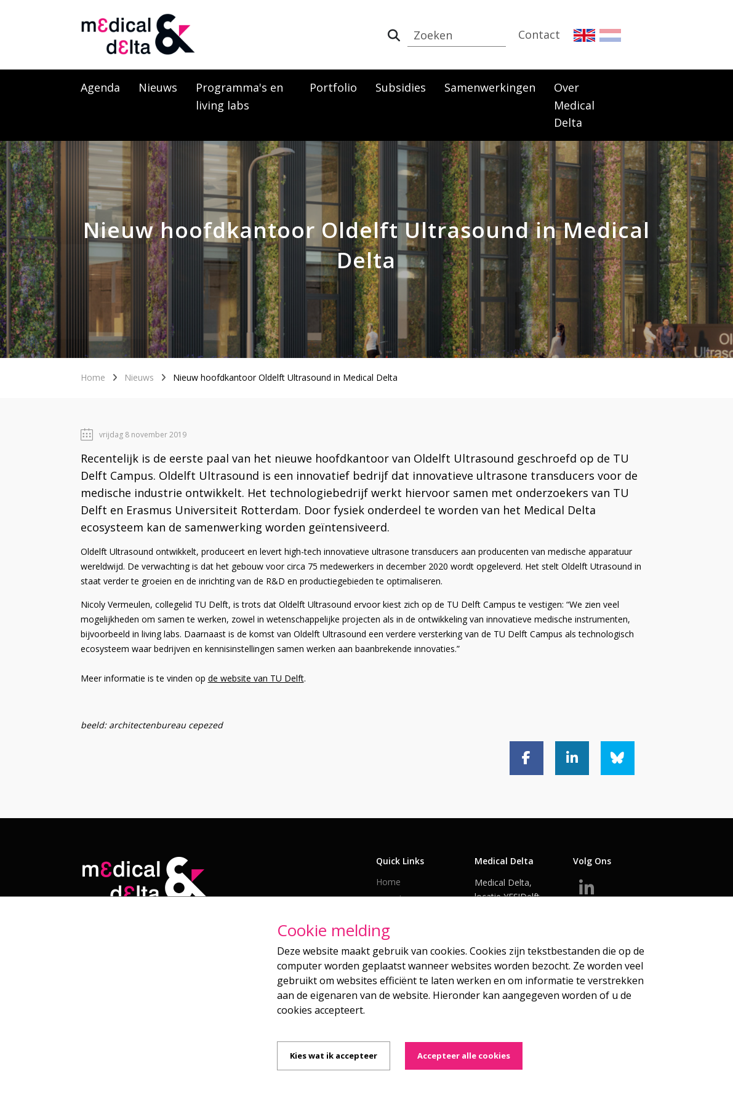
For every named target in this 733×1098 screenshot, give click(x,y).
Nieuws (157, 87)
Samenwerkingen (489, 87)
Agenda (100, 87)
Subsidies (400, 87)
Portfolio (333, 87)
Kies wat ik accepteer (333, 1055)
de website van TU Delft (256, 678)
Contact (539, 34)
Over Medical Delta (574, 105)
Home (93, 377)
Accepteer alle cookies (463, 1055)
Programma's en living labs (239, 96)
